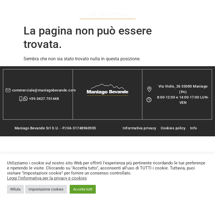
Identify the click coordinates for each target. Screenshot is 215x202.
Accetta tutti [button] (82, 189)
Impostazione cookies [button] (46, 189)
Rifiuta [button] (15, 189)
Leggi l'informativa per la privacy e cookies (47, 178)
